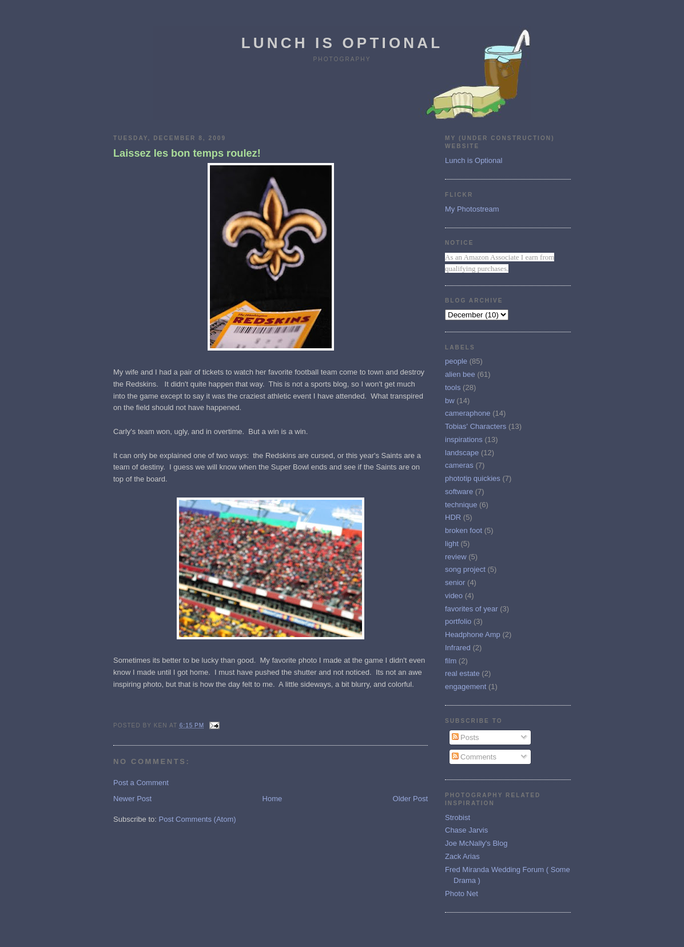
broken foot (463, 530)
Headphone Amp (472, 634)
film (450, 660)
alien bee (460, 374)
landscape (462, 452)
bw (450, 400)
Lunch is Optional (342, 42)
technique (461, 504)
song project (465, 569)
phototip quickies (472, 478)
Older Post (410, 798)
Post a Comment (141, 782)
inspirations (464, 439)
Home (273, 798)
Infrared (458, 647)
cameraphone (468, 413)
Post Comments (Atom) (197, 819)
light (452, 543)
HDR (453, 517)
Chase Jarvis (466, 830)
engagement (465, 686)
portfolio (458, 621)
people (456, 361)
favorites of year (471, 608)
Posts (465, 737)
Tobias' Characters (475, 426)
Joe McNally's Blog (476, 843)
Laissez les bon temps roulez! (187, 153)
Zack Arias (462, 856)
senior (455, 582)
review (456, 556)
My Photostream (472, 209)
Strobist (457, 817)
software (459, 491)
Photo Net (461, 893)
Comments (474, 757)
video (454, 595)
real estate (462, 673)
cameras (459, 465)
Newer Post (132, 798)
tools (452, 387)
